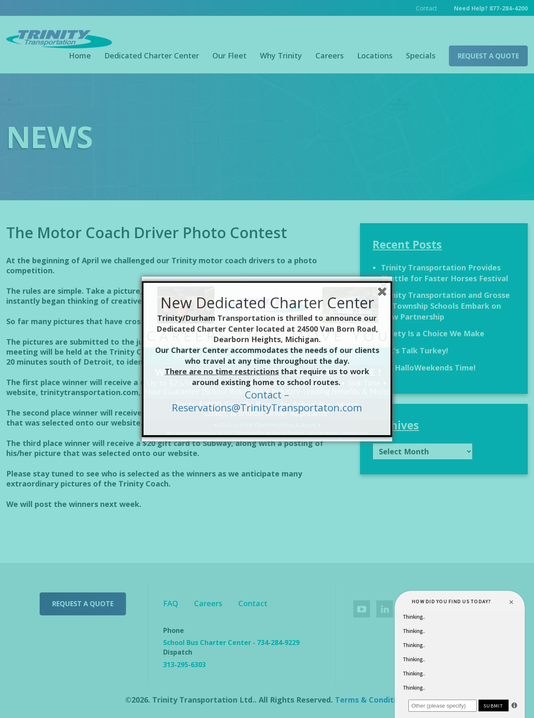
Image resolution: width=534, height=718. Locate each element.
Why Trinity (281, 55)
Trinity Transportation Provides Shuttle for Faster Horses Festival (444, 272)
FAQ (170, 603)
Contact (426, 8)
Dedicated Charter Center (151, 55)
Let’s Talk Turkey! (414, 350)
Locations (375, 55)
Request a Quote (488, 55)
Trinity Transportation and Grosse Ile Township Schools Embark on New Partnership (445, 305)
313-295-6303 (184, 664)
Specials (421, 55)
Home (80, 55)
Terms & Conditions (372, 700)
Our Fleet (229, 55)
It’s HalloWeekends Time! (428, 368)
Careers (329, 55)
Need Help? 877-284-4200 (491, 8)
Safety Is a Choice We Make (432, 333)
